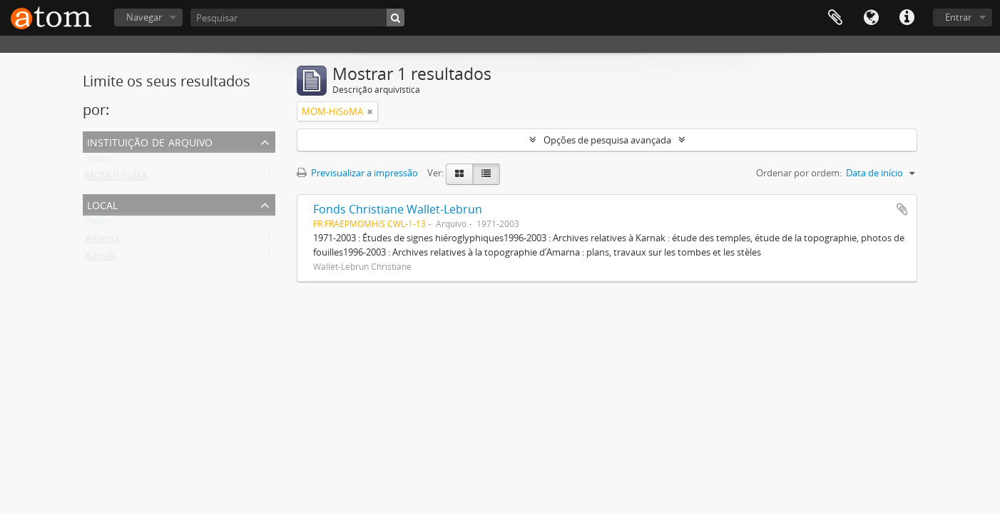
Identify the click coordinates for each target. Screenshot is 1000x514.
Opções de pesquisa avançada (607, 139)
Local (102, 203)
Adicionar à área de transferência (902, 209)
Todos (99, 161)
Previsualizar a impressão (357, 172)
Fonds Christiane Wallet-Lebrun (397, 209)
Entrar (958, 17)
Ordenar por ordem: (799, 172)
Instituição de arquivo (150, 141)
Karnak (101, 258)
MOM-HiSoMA (116, 178)
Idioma (871, 18)
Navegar (144, 17)
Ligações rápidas (906, 18)
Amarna (102, 241)
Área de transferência (835, 18)
